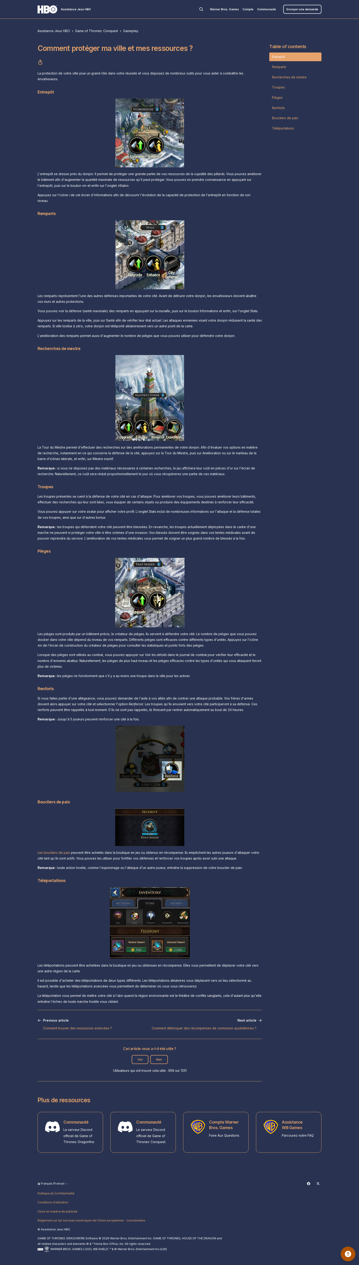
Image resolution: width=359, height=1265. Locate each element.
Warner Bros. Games (224, 9)
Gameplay (130, 31)
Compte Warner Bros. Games (224, 1125)
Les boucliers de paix (54, 852)
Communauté (266, 9)
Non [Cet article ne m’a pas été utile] (159, 1059)
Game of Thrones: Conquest (96, 31)
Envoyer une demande (302, 9)
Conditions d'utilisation (53, 1202)
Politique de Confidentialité (56, 1193)
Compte (247, 9)
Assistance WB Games (292, 1125)
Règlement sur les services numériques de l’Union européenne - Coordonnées (91, 1220)
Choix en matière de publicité (57, 1211)
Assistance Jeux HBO (54, 31)
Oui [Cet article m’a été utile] (140, 1059)
